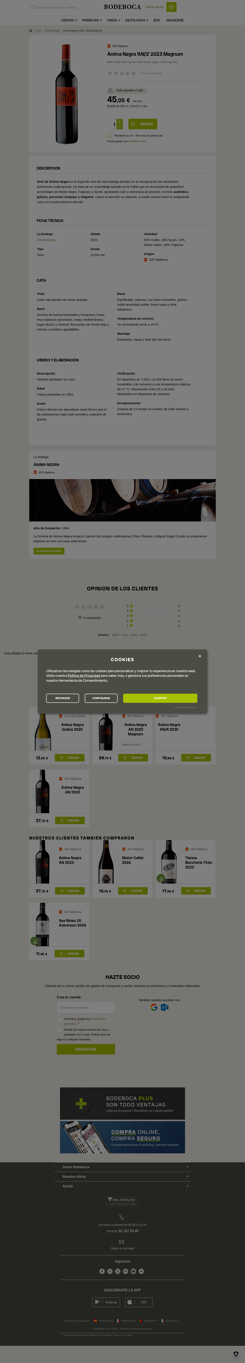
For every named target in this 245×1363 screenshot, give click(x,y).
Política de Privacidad (84, 675)
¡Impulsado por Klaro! (186, 708)
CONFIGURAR (122, 698)
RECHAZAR (70, 698)
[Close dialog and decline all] (200, 655)
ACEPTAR (174, 698)
